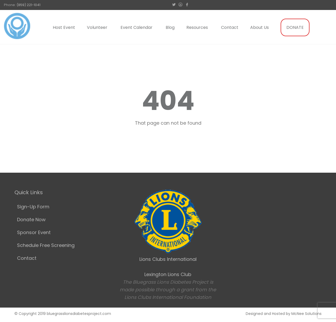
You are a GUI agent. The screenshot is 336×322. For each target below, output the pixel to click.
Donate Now (31, 219)
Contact (229, 27)
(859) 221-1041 (28, 4)
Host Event (64, 27)
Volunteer (97, 27)
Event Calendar (136, 27)
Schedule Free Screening (46, 245)
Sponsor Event (34, 232)
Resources (197, 27)
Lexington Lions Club (167, 274)
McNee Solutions (306, 313)
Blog (170, 27)
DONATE (295, 27)
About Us (259, 27)
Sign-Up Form (33, 206)
